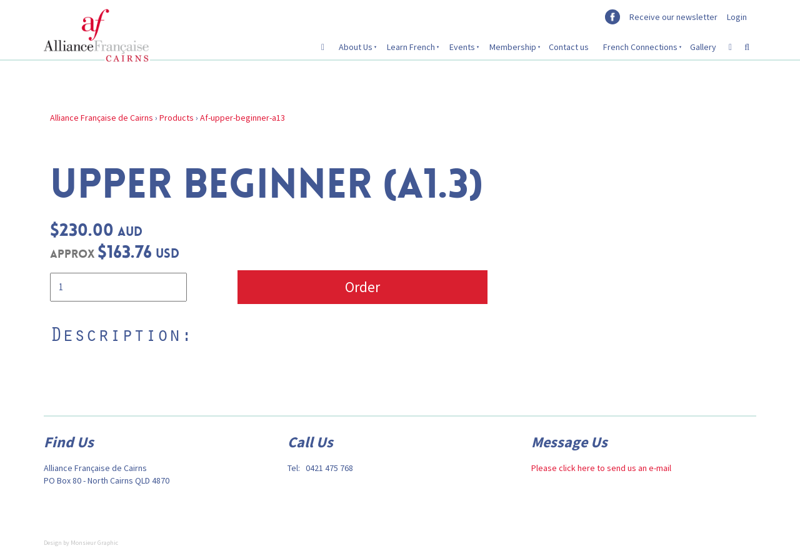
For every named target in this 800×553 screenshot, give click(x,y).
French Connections (640, 47)
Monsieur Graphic (94, 543)
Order (362, 287)
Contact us (569, 47)
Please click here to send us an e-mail (601, 468)
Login (737, 17)
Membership (512, 47)
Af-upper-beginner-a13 (242, 117)
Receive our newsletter (673, 17)
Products (176, 117)
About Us (355, 47)
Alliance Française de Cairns (101, 117)
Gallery (703, 47)
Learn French (411, 47)
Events (462, 47)
